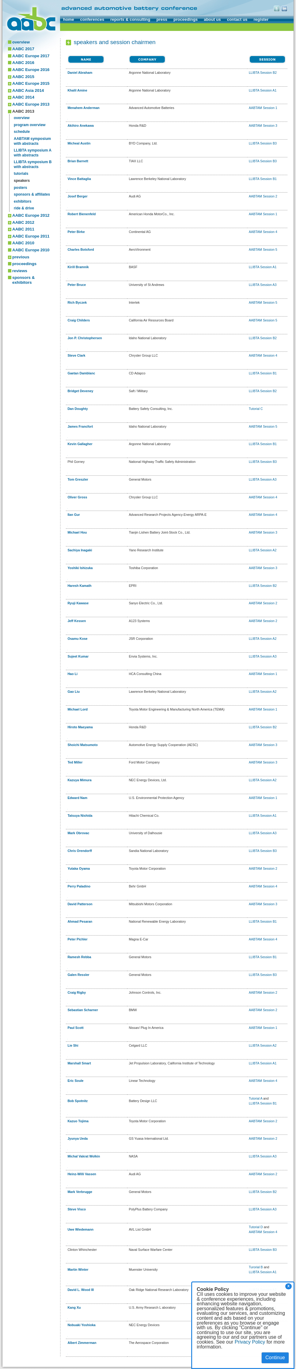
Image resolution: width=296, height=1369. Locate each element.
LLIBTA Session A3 (262, 285)
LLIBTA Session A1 (262, 90)
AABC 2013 (23, 111)
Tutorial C (256, 409)
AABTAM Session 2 (263, 196)
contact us (237, 19)
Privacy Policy (250, 1342)
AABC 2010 (23, 243)
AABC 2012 (23, 222)
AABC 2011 (23, 229)
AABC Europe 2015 (30, 83)
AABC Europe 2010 (30, 250)
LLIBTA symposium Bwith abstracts (32, 164)
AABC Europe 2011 (30, 236)
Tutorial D (256, 1227)
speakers (22, 180)
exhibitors (22, 201)
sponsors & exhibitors (23, 280)
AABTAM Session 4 (263, 232)
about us (212, 19)
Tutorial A (255, 1098)
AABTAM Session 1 (263, 108)
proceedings (185, 19)
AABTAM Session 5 (263, 249)
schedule (22, 131)
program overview (29, 125)
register (260, 19)
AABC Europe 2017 (30, 56)
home (68, 19)
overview (21, 42)
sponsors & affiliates (32, 194)
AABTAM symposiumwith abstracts (32, 141)
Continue (275, 1357)
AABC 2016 (23, 62)
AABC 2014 (23, 97)
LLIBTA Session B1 (263, 179)
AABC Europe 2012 (30, 215)
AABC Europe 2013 (30, 104)
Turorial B (256, 1267)
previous (20, 257)
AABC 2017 (23, 49)
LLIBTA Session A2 (262, 550)
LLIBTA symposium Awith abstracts (32, 152)
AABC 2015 (23, 76)
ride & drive (24, 208)
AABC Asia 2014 (28, 90)
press (161, 19)
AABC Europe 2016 (30, 69)
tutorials (21, 173)
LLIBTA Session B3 (263, 143)
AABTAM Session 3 (263, 125)
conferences (92, 19)
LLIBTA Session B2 (263, 72)
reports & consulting (130, 19)
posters (20, 188)
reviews (19, 270)
